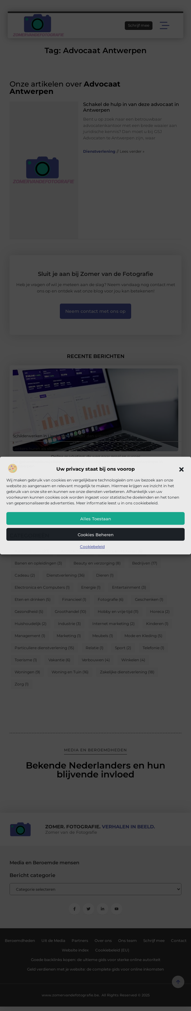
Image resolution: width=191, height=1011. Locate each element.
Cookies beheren (96, 534)
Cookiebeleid (92, 546)
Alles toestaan (95, 518)
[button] (181, 469)
